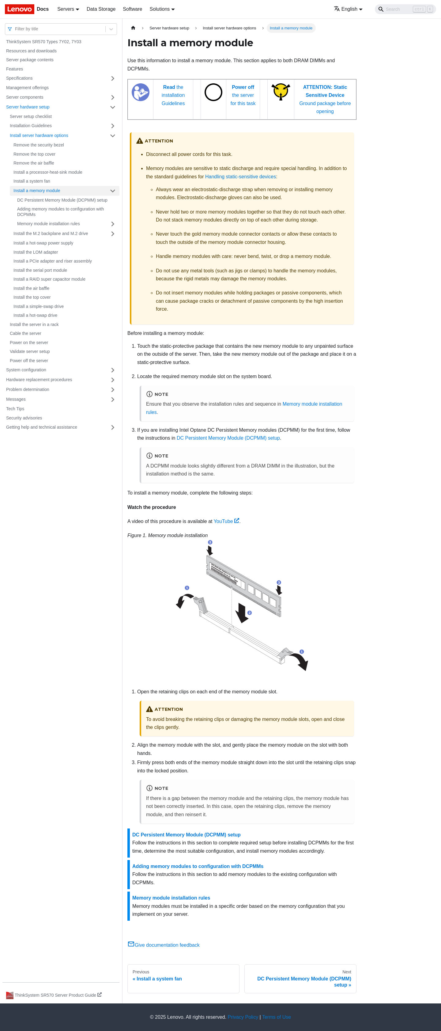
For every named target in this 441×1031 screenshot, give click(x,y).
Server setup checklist (31, 116)
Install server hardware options (39, 135)
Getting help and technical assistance (41, 427)
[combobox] (15, 28)
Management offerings (27, 87)
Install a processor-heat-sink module (47, 172)
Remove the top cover (34, 154)
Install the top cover (32, 297)
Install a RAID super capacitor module (49, 279)
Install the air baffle (31, 288)
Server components (24, 97)
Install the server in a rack (34, 324)
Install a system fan (31, 181)
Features (14, 68)
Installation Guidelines (31, 125)
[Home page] (133, 28)
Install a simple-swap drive (38, 306)
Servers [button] (65, 9)
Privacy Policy (243, 1017)
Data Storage (101, 9)
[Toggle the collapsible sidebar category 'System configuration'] (112, 370)
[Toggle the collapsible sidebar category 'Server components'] (112, 97)
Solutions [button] (159, 9)
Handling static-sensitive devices (240, 176)
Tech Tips (15, 408)
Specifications (19, 78)
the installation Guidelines (173, 95)
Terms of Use (276, 1017)
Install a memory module (36, 190)
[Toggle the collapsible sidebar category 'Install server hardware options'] (112, 136)
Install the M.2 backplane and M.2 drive (50, 233)
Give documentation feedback (163, 945)
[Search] (405, 9)
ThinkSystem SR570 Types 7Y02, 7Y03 (43, 41)
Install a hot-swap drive (35, 315)
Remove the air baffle (33, 163)
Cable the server (25, 333)
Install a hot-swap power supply (43, 243)
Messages (16, 399)
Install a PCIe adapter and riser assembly (52, 261)
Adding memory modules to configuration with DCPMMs (60, 212)
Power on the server (29, 342)
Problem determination (27, 389)
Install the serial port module (40, 270)
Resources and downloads (31, 50)
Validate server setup (30, 351)
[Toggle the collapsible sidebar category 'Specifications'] (112, 78)
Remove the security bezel (38, 144)
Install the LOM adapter (35, 252)
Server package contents (30, 59)
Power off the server (29, 360)
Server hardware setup (28, 106)
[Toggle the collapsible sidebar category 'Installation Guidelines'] (112, 126)
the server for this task (243, 95)
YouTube (226, 521)
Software (132, 9)
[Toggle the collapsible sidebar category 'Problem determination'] (112, 390)
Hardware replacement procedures (39, 379)
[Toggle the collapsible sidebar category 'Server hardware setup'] (112, 107)
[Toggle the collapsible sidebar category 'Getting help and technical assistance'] (112, 427)
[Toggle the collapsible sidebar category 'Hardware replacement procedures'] (112, 380)
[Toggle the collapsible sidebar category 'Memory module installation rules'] (112, 224)
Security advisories (24, 417)
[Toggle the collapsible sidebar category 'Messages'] (112, 399)
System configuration (26, 369)
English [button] (345, 9)
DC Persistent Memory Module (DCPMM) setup (62, 200)
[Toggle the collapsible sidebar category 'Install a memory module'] (112, 191)
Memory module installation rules (48, 223)
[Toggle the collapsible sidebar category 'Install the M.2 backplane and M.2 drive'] (112, 234)
